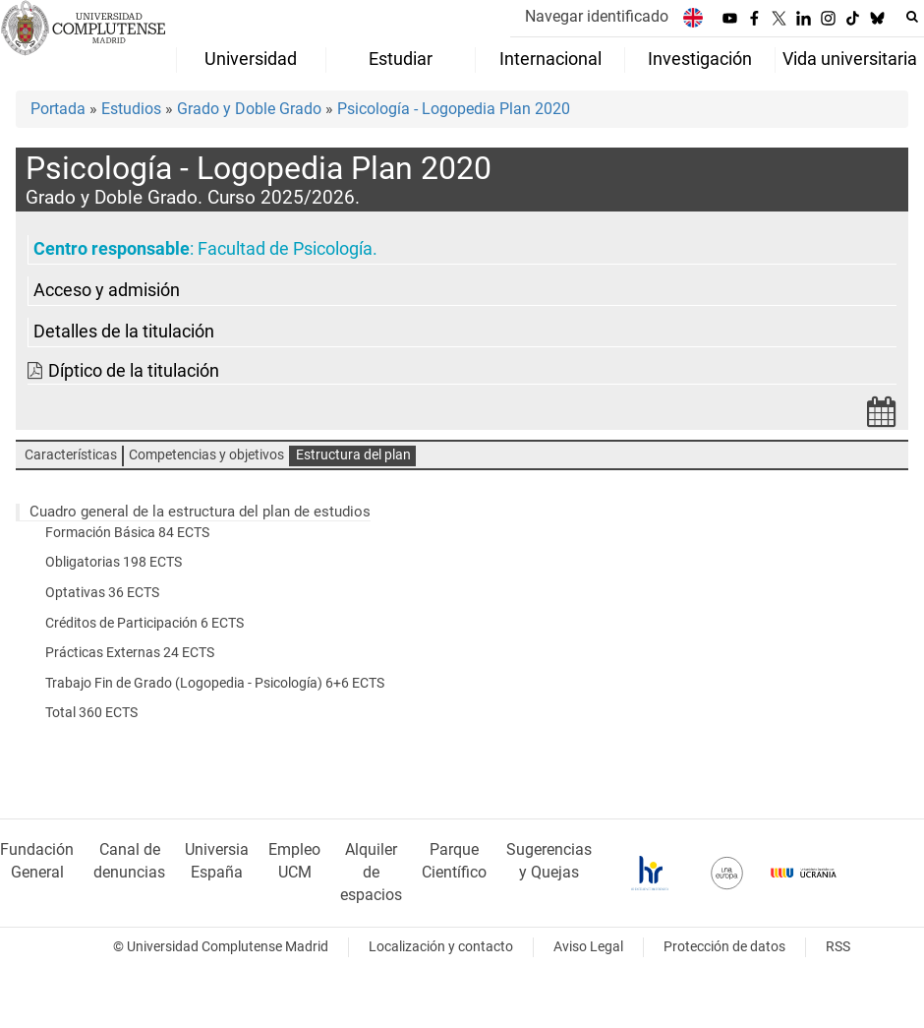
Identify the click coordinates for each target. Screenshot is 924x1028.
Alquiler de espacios (371, 872)
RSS (838, 946)
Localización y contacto (441, 946)
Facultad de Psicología (285, 249)
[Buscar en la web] (912, 17)
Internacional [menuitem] (550, 59)
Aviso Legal (588, 946)
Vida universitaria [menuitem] (849, 59)
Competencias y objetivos (206, 455)
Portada (58, 108)
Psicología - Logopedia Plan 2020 (453, 108)
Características (71, 455)
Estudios (131, 108)
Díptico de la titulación (133, 371)
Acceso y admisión (106, 290)
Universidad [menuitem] (250, 59)
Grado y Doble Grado (249, 108)
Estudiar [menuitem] (401, 59)
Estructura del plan (353, 455)
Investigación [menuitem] (700, 59)
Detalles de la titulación (123, 331)
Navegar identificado (596, 16)
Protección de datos (724, 946)
